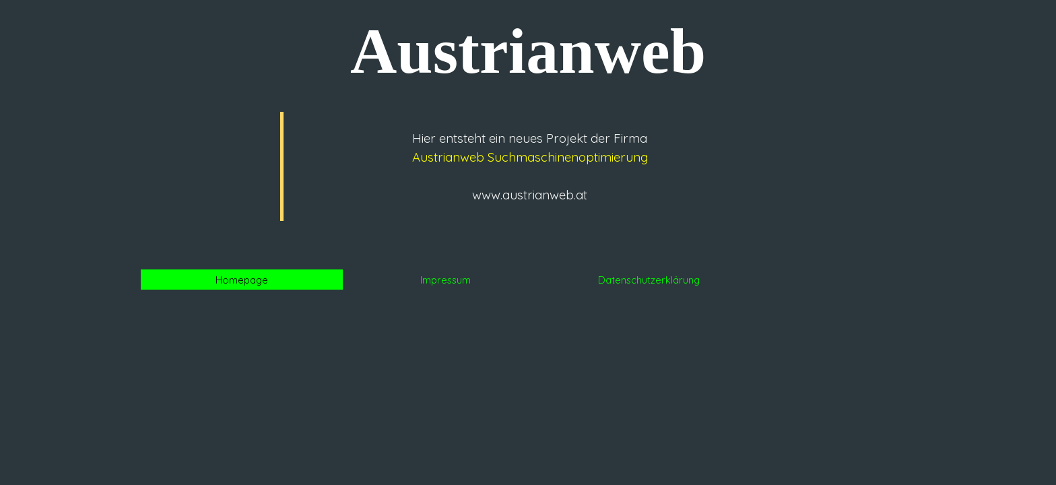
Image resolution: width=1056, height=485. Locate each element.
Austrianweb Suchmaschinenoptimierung (530, 157)
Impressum (445, 279)
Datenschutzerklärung (649, 279)
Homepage (242, 279)
